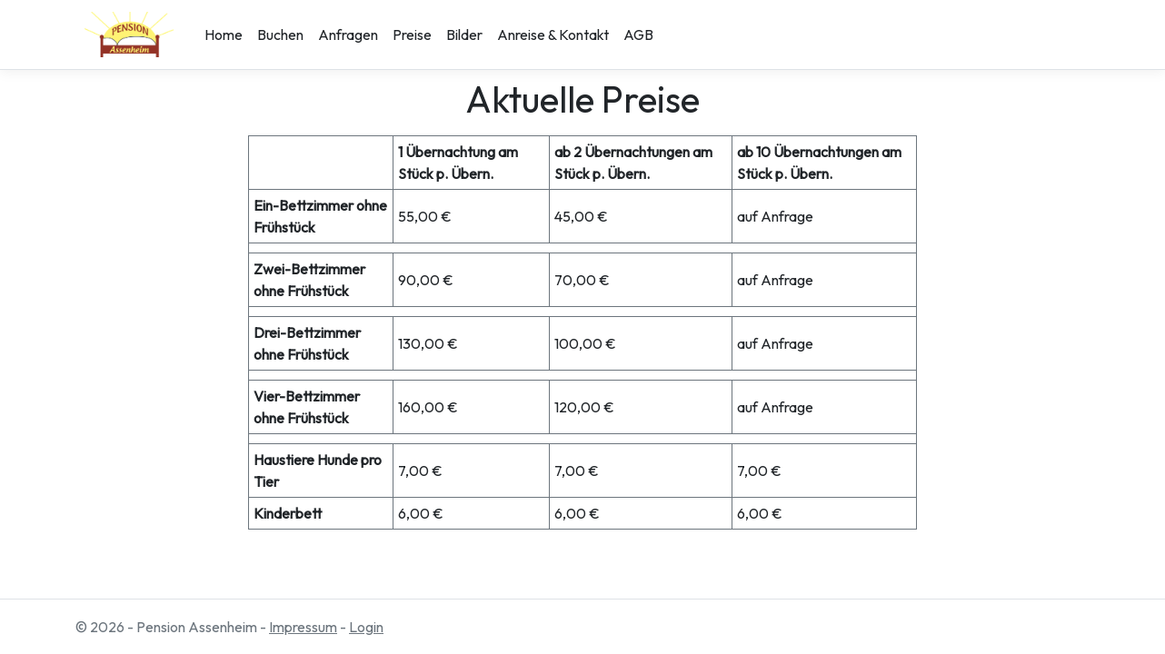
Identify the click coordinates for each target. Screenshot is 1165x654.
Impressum (303, 627)
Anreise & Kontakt (553, 34)
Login (366, 627)
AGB (638, 34)
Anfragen (348, 34)
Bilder (464, 34)
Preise (412, 34)
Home (223, 34)
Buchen (280, 34)
